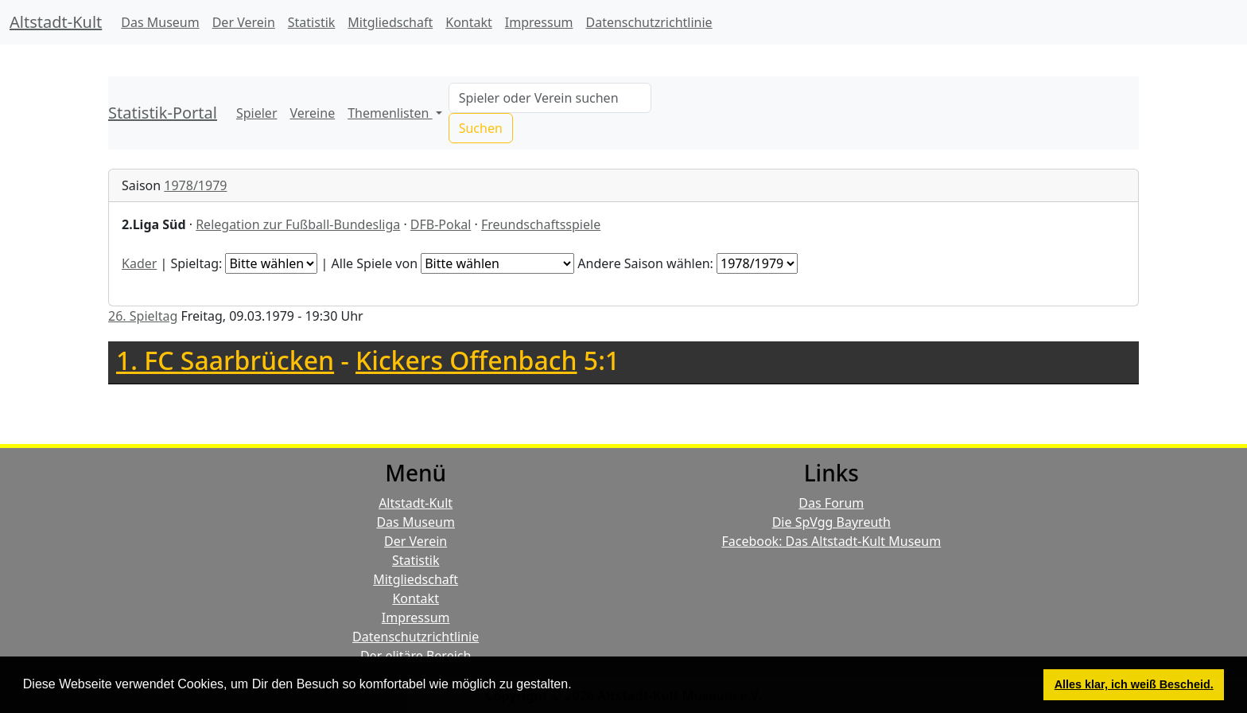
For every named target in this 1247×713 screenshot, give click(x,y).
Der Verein (243, 22)
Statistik (312, 22)
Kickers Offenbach (466, 360)
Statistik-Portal (162, 112)
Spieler (257, 113)
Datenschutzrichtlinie (649, 22)
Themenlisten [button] (390, 113)
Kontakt (468, 22)
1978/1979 (195, 185)
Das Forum (831, 503)
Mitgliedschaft (390, 22)
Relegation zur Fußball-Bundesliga (298, 224)
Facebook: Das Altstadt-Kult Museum (831, 541)
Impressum (539, 22)
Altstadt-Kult (56, 22)
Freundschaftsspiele (540, 224)
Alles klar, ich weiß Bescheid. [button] (1134, 684)
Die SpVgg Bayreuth (831, 522)
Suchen (481, 128)
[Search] (550, 98)
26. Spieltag (142, 316)
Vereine (313, 113)
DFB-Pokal (441, 224)
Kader (139, 263)
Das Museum (160, 22)
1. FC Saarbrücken (225, 360)
